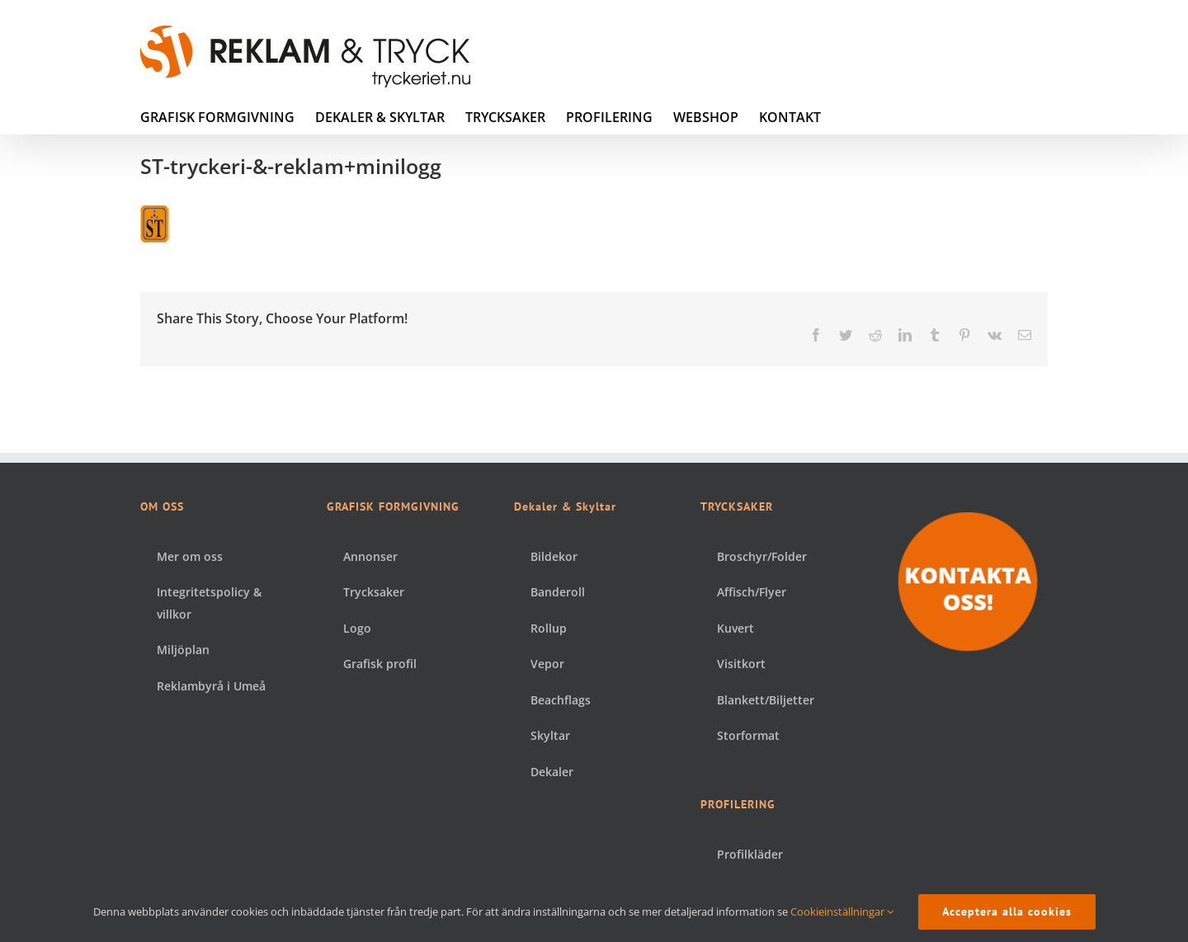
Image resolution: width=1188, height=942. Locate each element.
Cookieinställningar (841, 911)
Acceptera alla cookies (1007, 911)
